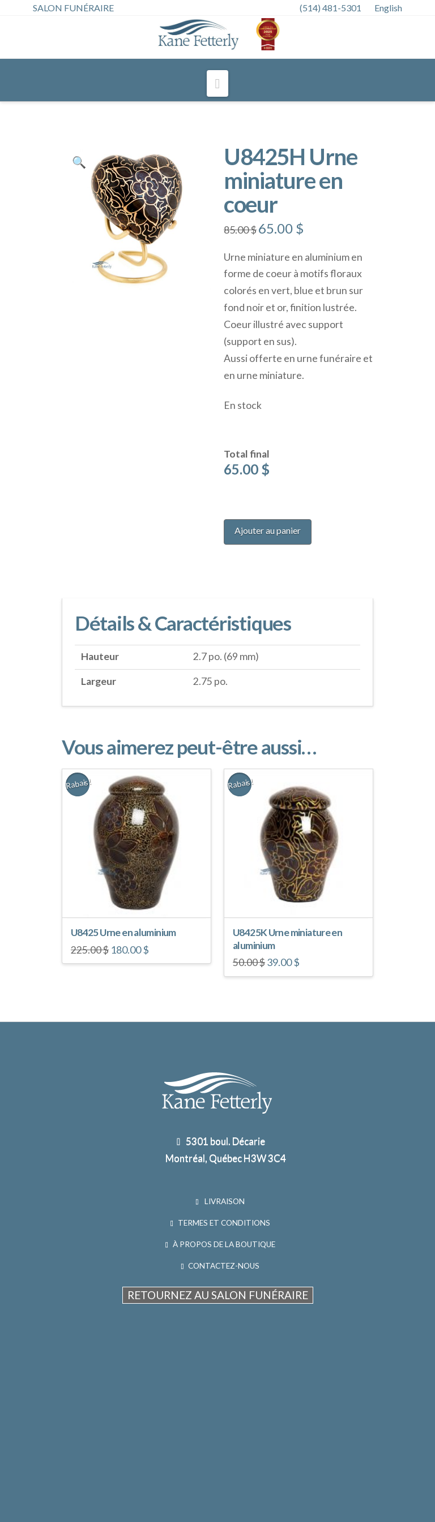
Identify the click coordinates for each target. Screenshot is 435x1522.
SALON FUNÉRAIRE (73, 7)
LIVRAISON (224, 1201)
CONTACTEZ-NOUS (223, 1265)
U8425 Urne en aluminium (123, 932)
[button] (218, 83)
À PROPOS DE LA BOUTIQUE (224, 1244)
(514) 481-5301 (330, 7)
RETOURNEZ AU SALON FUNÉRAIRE (217, 1294)
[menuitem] (393, 8)
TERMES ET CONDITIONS (224, 1222)
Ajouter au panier (267, 530)
